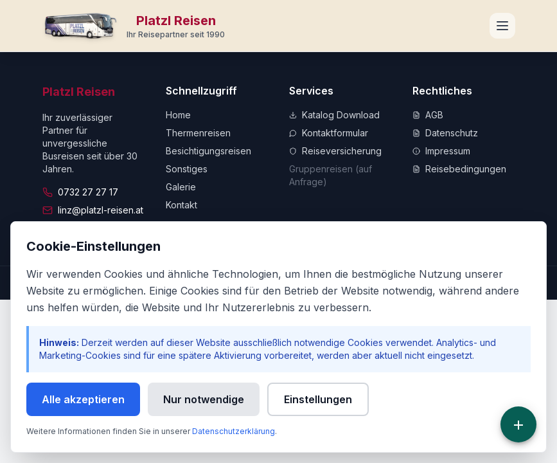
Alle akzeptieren (83, 399)
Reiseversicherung (335, 150)
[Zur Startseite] (133, 25)
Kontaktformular (328, 132)
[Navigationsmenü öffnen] (502, 26)
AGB (427, 114)
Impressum (441, 150)
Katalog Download (334, 114)
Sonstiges (187, 168)
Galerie (181, 186)
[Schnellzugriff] (518, 424)
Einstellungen (318, 399)
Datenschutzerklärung (233, 431)
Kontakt (181, 204)
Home (178, 114)
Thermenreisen (198, 132)
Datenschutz (445, 132)
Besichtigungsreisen (208, 150)
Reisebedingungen (459, 168)
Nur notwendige (203, 399)
